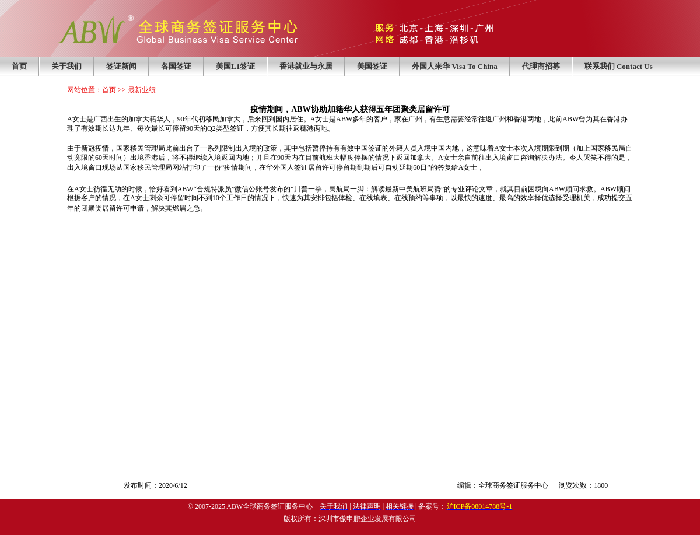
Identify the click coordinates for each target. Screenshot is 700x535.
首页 (19, 66)
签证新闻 (121, 66)
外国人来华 (455, 66)
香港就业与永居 (305, 66)
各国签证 (176, 66)
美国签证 (372, 66)
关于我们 (66, 66)
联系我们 (618, 66)
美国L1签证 (235, 66)
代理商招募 (541, 66)
